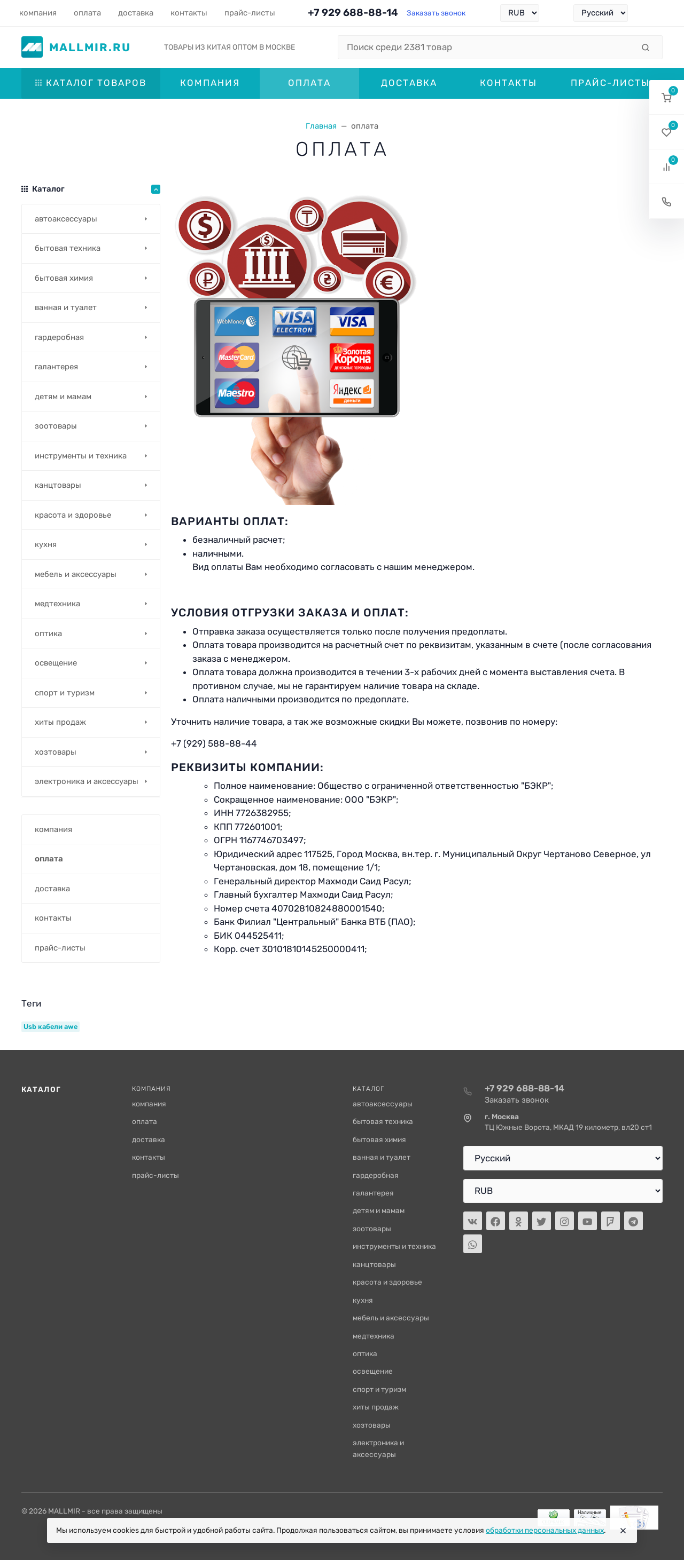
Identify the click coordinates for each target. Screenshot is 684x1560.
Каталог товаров (90, 82)
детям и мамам (379, 1210)
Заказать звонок (436, 13)
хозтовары (372, 1425)
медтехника (373, 1336)
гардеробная (376, 1175)
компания (149, 1103)
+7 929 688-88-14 (353, 12)
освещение (373, 1371)
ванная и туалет (381, 1157)
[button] (666, 97)
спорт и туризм (379, 1389)
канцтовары (374, 1264)
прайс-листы (155, 1175)
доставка (148, 1139)
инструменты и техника (394, 1246)
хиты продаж (376, 1407)
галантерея (373, 1193)
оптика (365, 1353)
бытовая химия (379, 1139)
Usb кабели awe (50, 1027)
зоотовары (372, 1228)
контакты (148, 1157)
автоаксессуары (383, 1103)
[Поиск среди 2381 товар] (486, 47)
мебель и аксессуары (391, 1317)
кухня (363, 1300)
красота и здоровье (387, 1282)
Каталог (41, 1089)
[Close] (623, 1530)
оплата (144, 1121)
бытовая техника (383, 1121)
